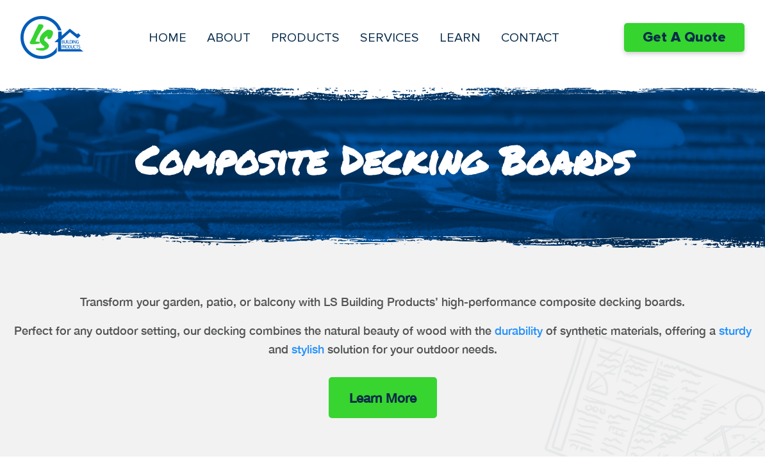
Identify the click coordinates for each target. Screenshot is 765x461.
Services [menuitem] (389, 37)
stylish (308, 349)
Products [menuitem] (305, 37)
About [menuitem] (229, 37)
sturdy (735, 330)
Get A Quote (684, 37)
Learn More (382, 397)
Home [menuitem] (167, 37)
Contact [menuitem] (530, 37)
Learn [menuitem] (460, 37)
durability (519, 330)
